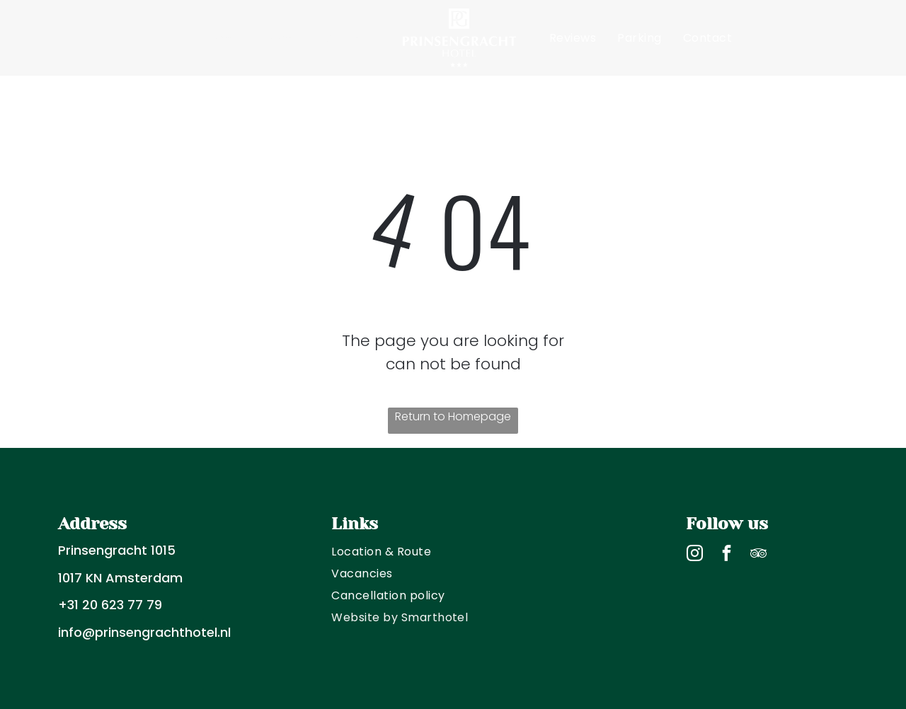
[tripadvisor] (758, 555)
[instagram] (694, 555)
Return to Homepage (453, 416)
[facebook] (726, 555)
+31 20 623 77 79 (110, 604)
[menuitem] (219, 38)
